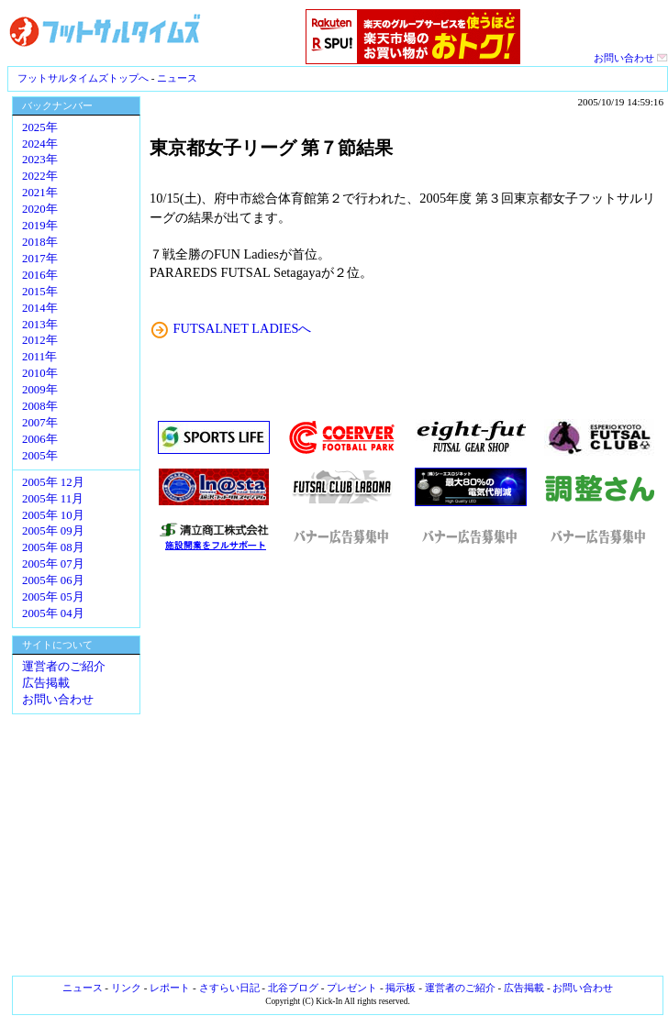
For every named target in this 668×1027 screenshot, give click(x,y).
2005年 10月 (53, 515)
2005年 (40, 455)
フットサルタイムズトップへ (83, 77)
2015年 (40, 291)
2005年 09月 (53, 531)
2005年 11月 (53, 498)
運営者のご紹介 (64, 666)
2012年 (40, 340)
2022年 (40, 176)
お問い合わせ (631, 57)
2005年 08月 (53, 547)
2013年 (40, 324)
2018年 (40, 242)
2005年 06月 (53, 580)
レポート (170, 987)
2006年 (40, 439)
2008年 (40, 406)
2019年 (40, 225)
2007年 (40, 422)
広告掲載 (46, 683)
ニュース (177, 77)
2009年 (40, 389)
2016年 (40, 275)
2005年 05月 (53, 597)
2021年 (40, 192)
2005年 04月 (53, 613)
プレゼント (352, 987)
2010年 (40, 373)
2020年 (40, 209)
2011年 (39, 356)
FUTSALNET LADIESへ (242, 328)
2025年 (40, 127)
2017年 (40, 258)
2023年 (40, 159)
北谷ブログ (293, 987)
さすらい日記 (229, 987)
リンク (126, 987)
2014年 (40, 308)
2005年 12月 (53, 482)
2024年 (40, 144)
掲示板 (400, 987)
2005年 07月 (53, 564)
